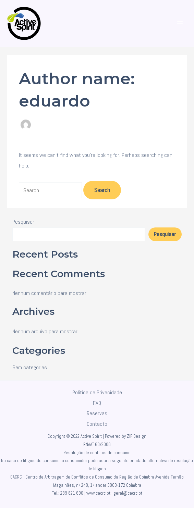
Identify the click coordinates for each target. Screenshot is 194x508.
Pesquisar (23, 221)
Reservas (97, 413)
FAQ (97, 403)
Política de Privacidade (97, 392)
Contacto (97, 424)
